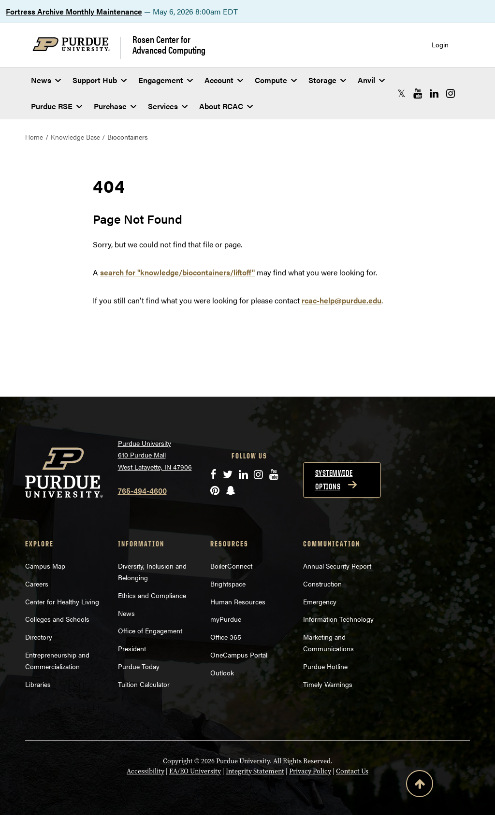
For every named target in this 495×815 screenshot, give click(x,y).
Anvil (371, 80)
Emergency (319, 601)
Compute (276, 80)
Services (168, 106)
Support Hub (100, 80)
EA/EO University (195, 771)
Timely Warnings (327, 684)
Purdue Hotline (325, 666)
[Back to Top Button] (419, 785)
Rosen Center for (168, 44)
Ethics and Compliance (152, 595)
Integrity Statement (255, 771)
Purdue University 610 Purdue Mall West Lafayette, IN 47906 (155, 455)
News (46, 80)
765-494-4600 (142, 490)
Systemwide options (334, 479)
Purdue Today (139, 666)
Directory (38, 637)
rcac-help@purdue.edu (341, 300)
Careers (36, 583)
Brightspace (228, 583)
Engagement (165, 80)
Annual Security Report (337, 566)
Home (34, 137)
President (132, 648)
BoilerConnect (231, 566)
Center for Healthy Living (62, 601)
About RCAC (226, 106)
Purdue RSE (56, 106)
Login (440, 44)
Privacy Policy (310, 771)
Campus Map (45, 566)
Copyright (178, 761)
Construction (322, 583)
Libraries (38, 684)
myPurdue (225, 619)
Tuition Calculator (144, 684)
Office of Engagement (150, 630)
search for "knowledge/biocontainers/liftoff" (177, 272)
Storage (327, 80)
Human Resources (237, 601)
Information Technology (338, 619)
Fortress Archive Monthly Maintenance (74, 11)
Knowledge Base (75, 137)
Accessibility (145, 771)
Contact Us (352, 771)
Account (223, 80)
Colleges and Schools (57, 619)
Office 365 (225, 637)
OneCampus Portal (238, 654)
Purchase (115, 106)
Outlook (222, 672)
